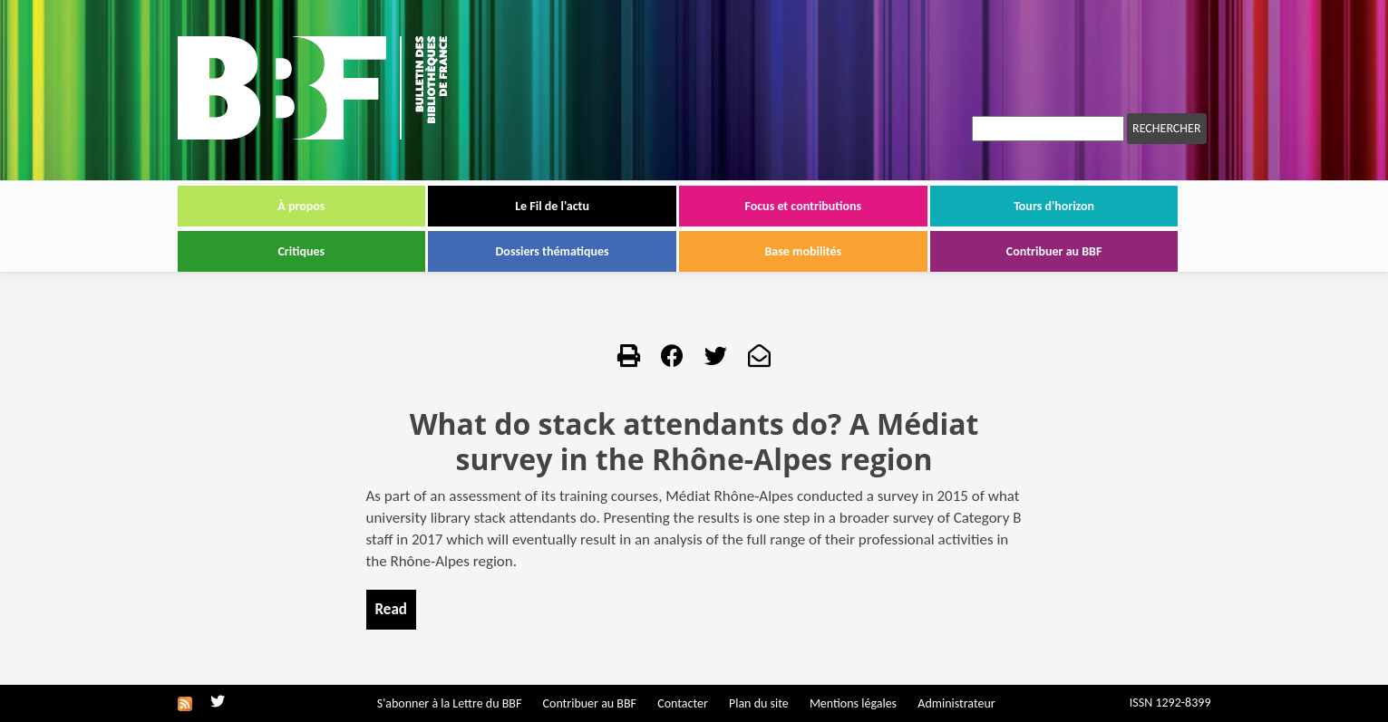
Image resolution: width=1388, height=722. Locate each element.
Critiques (301, 251)
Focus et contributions (802, 206)
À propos (301, 206)
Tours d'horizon (1054, 206)
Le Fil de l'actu (552, 206)
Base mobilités (803, 251)
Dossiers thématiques (552, 251)
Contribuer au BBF (1054, 251)
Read (391, 609)
